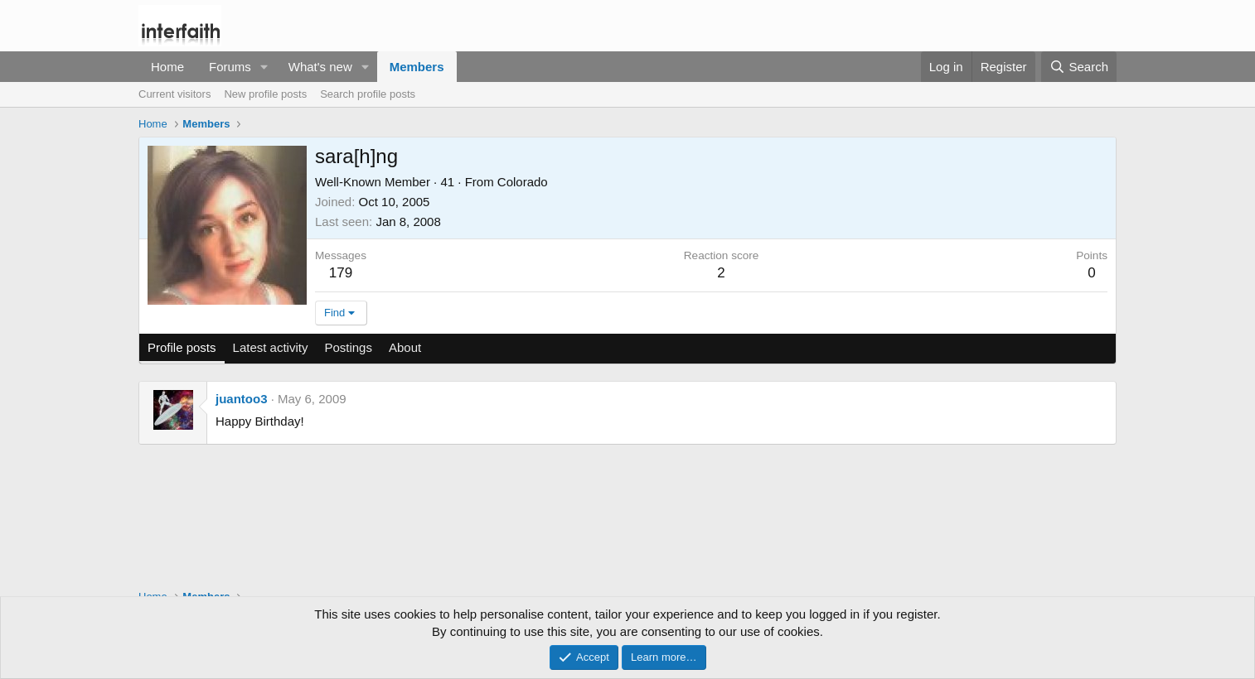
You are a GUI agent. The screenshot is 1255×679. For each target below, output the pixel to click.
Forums (230, 67)
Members (417, 67)
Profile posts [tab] (182, 347)
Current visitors (174, 94)
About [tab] (405, 347)
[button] (264, 66)
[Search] (1079, 66)
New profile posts (265, 94)
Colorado (522, 182)
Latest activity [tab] (270, 347)
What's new (320, 67)
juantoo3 (242, 399)
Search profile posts (367, 94)
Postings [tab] (348, 347)
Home (167, 67)
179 (340, 273)
